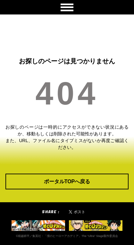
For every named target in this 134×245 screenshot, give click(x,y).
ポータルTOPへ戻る (67, 181)
